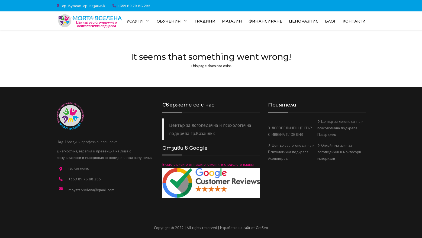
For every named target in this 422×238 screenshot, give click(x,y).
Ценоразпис (303, 21)
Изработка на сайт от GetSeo (244, 227)
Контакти (354, 21)
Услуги (138, 21)
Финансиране (265, 21)
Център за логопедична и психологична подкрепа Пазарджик (340, 128)
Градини (205, 21)
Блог (330, 21)
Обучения (172, 21)
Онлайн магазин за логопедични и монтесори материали (339, 152)
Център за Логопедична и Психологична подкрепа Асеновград (291, 152)
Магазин (232, 21)
